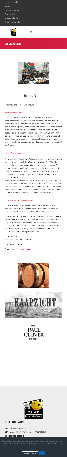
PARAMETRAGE (30, 453)
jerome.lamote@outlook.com (23, 249)
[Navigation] (31, 32)
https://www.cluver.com (15, 153)
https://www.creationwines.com (19, 200)
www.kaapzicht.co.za (14, 112)
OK (42, 453)
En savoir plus (13, 446)
